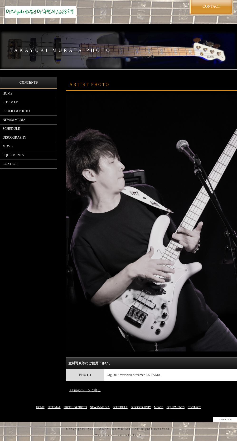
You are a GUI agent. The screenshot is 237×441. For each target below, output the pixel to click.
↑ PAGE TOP (225, 419)
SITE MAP (10, 102)
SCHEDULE (11, 128)
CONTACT (10, 164)
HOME (7, 93)
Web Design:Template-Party (118, 434)
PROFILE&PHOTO (16, 111)
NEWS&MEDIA (14, 120)
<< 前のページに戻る (85, 390)
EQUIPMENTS (13, 155)
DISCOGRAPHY (14, 137)
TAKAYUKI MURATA (115, 429)
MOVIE (8, 146)
